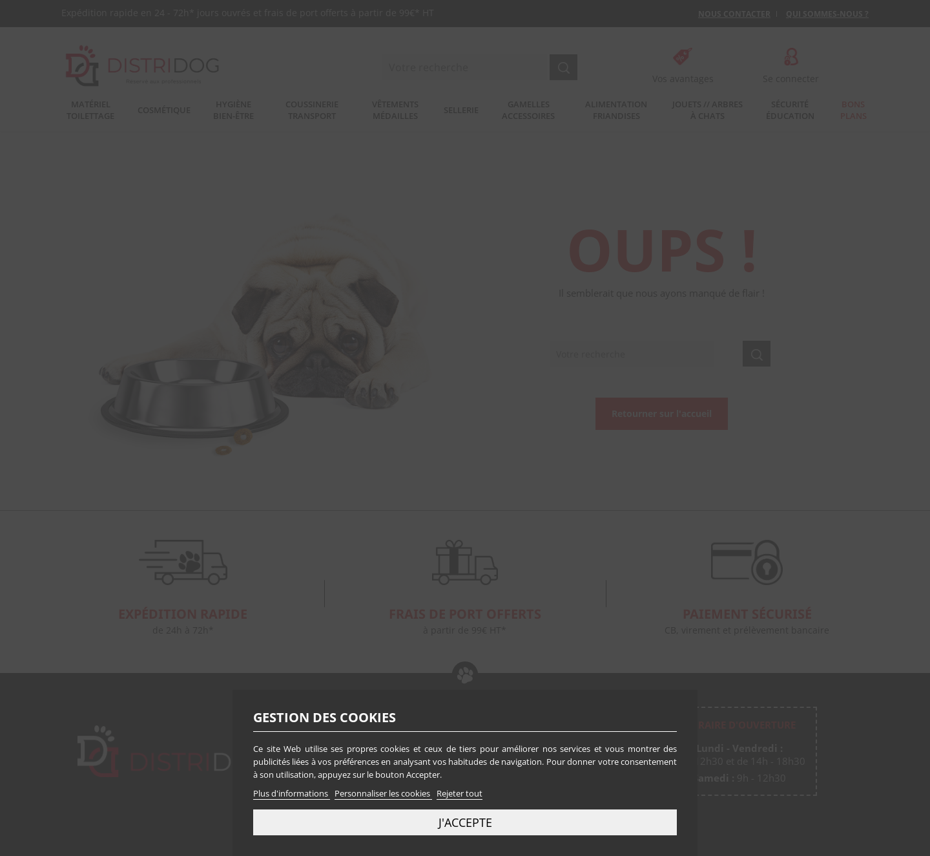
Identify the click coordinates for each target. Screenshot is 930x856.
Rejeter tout (459, 793)
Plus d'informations (291, 793)
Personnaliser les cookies (383, 793)
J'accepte (465, 822)
